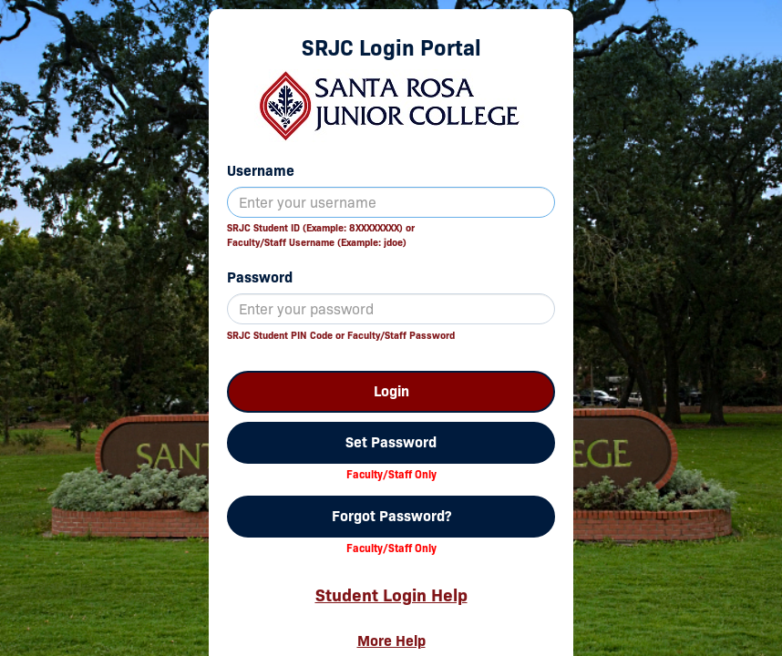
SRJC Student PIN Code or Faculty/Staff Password (341, 335)
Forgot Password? (391, 516)
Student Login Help (391, 595)
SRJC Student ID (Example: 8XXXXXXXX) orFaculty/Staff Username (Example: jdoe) (321, 235)
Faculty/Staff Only (391, 474)
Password (260, 277)
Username (260, 170)
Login (391, 391)
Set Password (391, 442)
